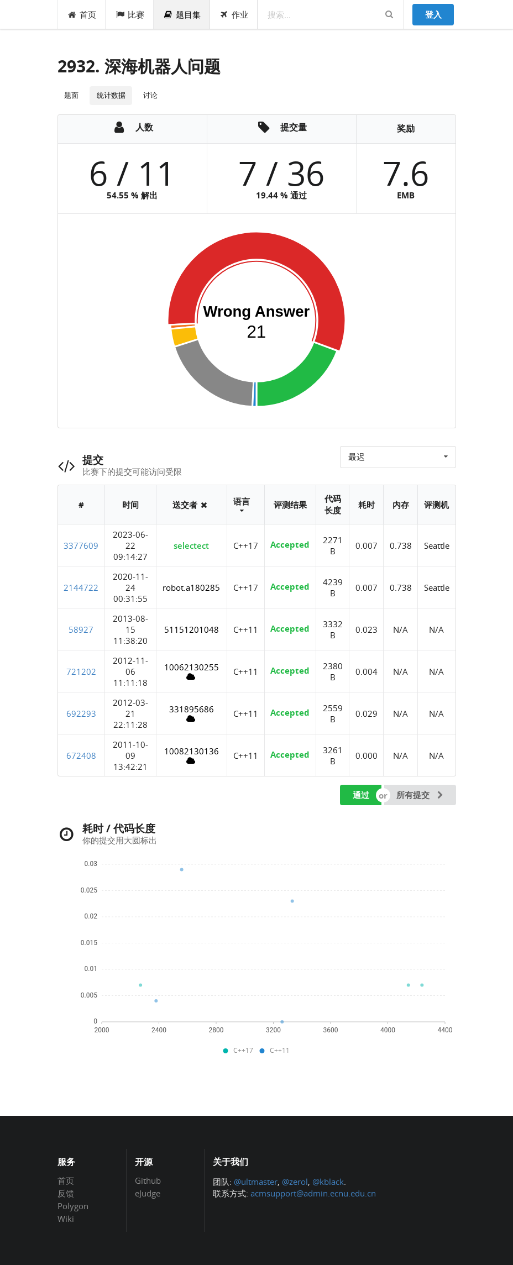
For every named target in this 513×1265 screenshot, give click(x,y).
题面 (71, 95)
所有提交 (420, 794)
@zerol (295, 1181)
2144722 (81, 587)
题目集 (182, 14)
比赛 (129, 14)
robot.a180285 (191, 587)
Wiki (65, 1218)
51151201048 (191, 629)
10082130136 (191, 755)
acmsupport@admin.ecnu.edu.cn (313, 1193)
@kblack (328, 1181)
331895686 (191, 713)
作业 (234, 14)
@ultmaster (256, 1181)
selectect (191, 545)
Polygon (72, 1205)
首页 (82, 14)
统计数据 (111, 95)
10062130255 (191, 671)
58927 (81, 629)
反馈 (65, 1193)
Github (148, 1181)
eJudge (147, 1193)
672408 (81, 755)
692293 (81, 713)
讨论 (150, 95)
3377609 (81, 545)
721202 (81, 671)
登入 (433, 14)
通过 (361, 794)
